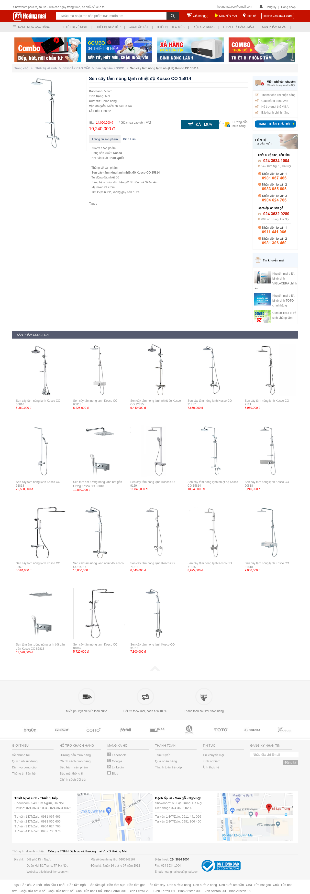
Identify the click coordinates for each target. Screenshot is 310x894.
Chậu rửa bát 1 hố (89, 891)
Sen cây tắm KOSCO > (113, 68)
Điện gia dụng (204, 27)
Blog (112, 773)
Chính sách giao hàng (75, 761)
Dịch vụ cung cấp (24, 767)
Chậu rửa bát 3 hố (32, 891)
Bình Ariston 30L (189, 891)
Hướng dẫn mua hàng (75, 755)
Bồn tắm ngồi (77, 885)
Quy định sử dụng (25, 761)
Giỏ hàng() (201, 16)
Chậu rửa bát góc (258, 885)
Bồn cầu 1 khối (54, 885)
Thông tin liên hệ (23, 773)
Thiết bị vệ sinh (75, 27)
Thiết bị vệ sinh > (49, 68)
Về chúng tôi (21, 755)
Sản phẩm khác (274, 27)
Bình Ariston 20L (215, 891)
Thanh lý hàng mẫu (238, 27)
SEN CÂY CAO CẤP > (79, 68)
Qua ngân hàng (166, 761)
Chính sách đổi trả (73, 779)
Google (114, 761)
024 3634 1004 (36, 808)
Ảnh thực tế (211, 767)
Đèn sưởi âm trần (231, 885)
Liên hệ (251, 16)
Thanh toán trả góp (168, 767)
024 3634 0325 (60, 808)
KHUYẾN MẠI (228, 16)
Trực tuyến (162, 755)
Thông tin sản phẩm (105, 139)
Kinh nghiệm (211, 761)
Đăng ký (271, 7)
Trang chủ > (24, 68)
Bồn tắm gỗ (97, 885)
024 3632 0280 (181, 808)
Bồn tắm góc (136, 885)
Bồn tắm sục (116, 885)
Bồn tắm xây (156, 885)
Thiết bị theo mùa (170, 27)
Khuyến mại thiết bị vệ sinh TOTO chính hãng (283, 300)
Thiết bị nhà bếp (108, 27)
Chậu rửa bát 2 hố (61, 891)
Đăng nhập (288, 7)
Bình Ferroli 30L (115, 891)
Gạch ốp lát (138, 27)
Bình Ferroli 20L (140, 891)
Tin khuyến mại (213, 755)
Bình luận (129, 139)
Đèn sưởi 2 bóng (205, 885)
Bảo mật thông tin (72, 773)
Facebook (116, 755)
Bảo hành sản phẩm (74, 767)
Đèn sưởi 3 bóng (179, 885)
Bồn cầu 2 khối (31, 885)
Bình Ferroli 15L (164, 891)
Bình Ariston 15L (240, 891)
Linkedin (115, 767)
